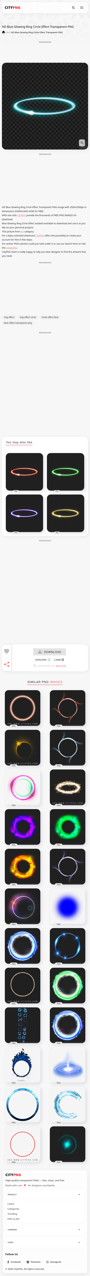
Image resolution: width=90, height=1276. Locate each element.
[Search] (73, 7)
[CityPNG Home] (12, 7)
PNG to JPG (13, 1218)
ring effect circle (28, 317)
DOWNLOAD (49, 652)
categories (11, 247)
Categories (13, 1208)
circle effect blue (50, 317)
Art (22, 231)
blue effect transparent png (18, 323)
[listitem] (14, 1262)
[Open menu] (81, 7)
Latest (10, 1203)
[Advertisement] (45, 52)
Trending (12, 1213)
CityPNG (21, 215)
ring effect (9, 317)
